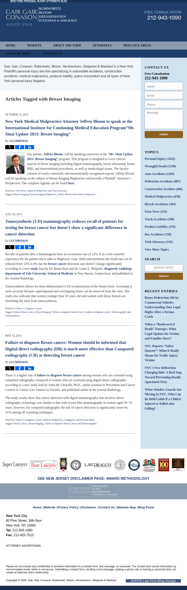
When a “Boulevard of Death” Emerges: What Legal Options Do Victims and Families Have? (163, 315)
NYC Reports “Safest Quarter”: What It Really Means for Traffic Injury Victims (160, 332)
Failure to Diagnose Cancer (29, 308)
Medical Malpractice (37, 190)
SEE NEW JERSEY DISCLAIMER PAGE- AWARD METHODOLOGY (93, 479)
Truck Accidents (158, 214)
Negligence (69, 419)
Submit (163, 134)
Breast (17, 312)
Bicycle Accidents (158, 200)
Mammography (119, 312)
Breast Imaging (21, 194)
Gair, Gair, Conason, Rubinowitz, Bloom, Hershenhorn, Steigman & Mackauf (72, 580)
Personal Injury (87, 419)
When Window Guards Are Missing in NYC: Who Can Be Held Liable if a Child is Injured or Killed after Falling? (163, 372)
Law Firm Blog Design (161, 580)
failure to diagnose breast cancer (59, 375)
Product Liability (158, 222)
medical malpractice (86, 194)
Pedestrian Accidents (161, 179)
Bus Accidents (156, 229)
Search (164, 269)
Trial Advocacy (59, 190)
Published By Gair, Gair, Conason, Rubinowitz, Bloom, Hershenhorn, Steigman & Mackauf (162, 27)
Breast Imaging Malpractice (43, 194)
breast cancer (57, 263)
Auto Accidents (158, 172)
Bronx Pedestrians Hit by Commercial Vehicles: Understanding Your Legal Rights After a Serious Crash (162, 297)
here (71, 183)
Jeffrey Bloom (53, 154)
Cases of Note (18, 53)
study (34, 268)
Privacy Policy (71, 504)
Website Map (125, 504)
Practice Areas (137, 45)
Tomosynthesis (12, 315)
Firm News (21, 190)
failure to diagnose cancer (98, 312)
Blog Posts (144, 504)
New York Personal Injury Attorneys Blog (41, 28)
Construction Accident (162, 186)
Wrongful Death (158, 165)
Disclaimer (90, 504)
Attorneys (102, 45)
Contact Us (53, 53)
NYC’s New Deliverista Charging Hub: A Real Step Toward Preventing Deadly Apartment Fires (161, 352)
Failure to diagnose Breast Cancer (68, 312)
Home (11, 45)
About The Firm (67, 45)
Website (34, 45)
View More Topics (155, 243)
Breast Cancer (27, 312)
